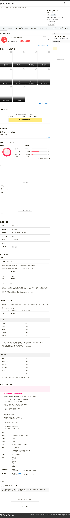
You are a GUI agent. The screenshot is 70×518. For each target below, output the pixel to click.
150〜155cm (27, 149)
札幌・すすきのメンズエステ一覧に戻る (25, 499)
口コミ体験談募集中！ (25, 119)
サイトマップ (32, 514)
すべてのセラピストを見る (44, 103)
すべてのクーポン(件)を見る (43, 45)
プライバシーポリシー (46, 514)
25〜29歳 (16, 151)
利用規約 (41, 514)
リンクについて (58, 514)
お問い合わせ (68, 514)
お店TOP (3, 28)
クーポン (53, 28)
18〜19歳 (16, 148)
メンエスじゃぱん (2, 7)
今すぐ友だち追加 (20, 473)
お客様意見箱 (37, 514)
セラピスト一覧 (18, 28)
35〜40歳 (16, 154)
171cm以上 (27, 156)
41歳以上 (16, 156)
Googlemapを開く (25, 182)
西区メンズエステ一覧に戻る (25, 502)
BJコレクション (52, 11)
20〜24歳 (16, 149)
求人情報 (66, 28)
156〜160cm (27, 151)
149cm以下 (27, 148)
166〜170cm (27, 154)
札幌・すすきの (50, 12)
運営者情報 (63, 514)
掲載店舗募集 (53, 514)
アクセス (60, 28)
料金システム (33, 28)
